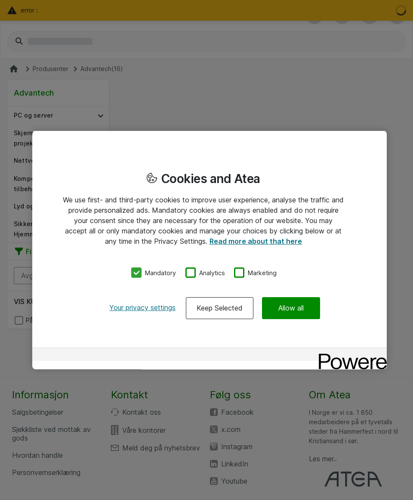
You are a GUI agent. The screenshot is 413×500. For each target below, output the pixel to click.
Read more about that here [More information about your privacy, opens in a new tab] (256, 240)
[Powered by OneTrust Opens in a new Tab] (349, 355)
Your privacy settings (142, 307)
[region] (209, 250)
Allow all (291, 308)
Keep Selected (220, 308)
